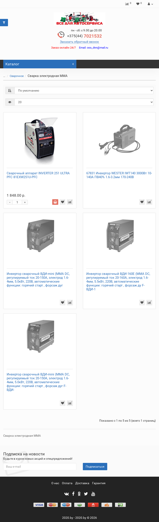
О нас (55, 483)
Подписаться (95, 466)
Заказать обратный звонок (79, 41)
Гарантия (98, 483)
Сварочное (17, 76)
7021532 (84, 36)
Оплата (67, 483)
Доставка (82, 483)
